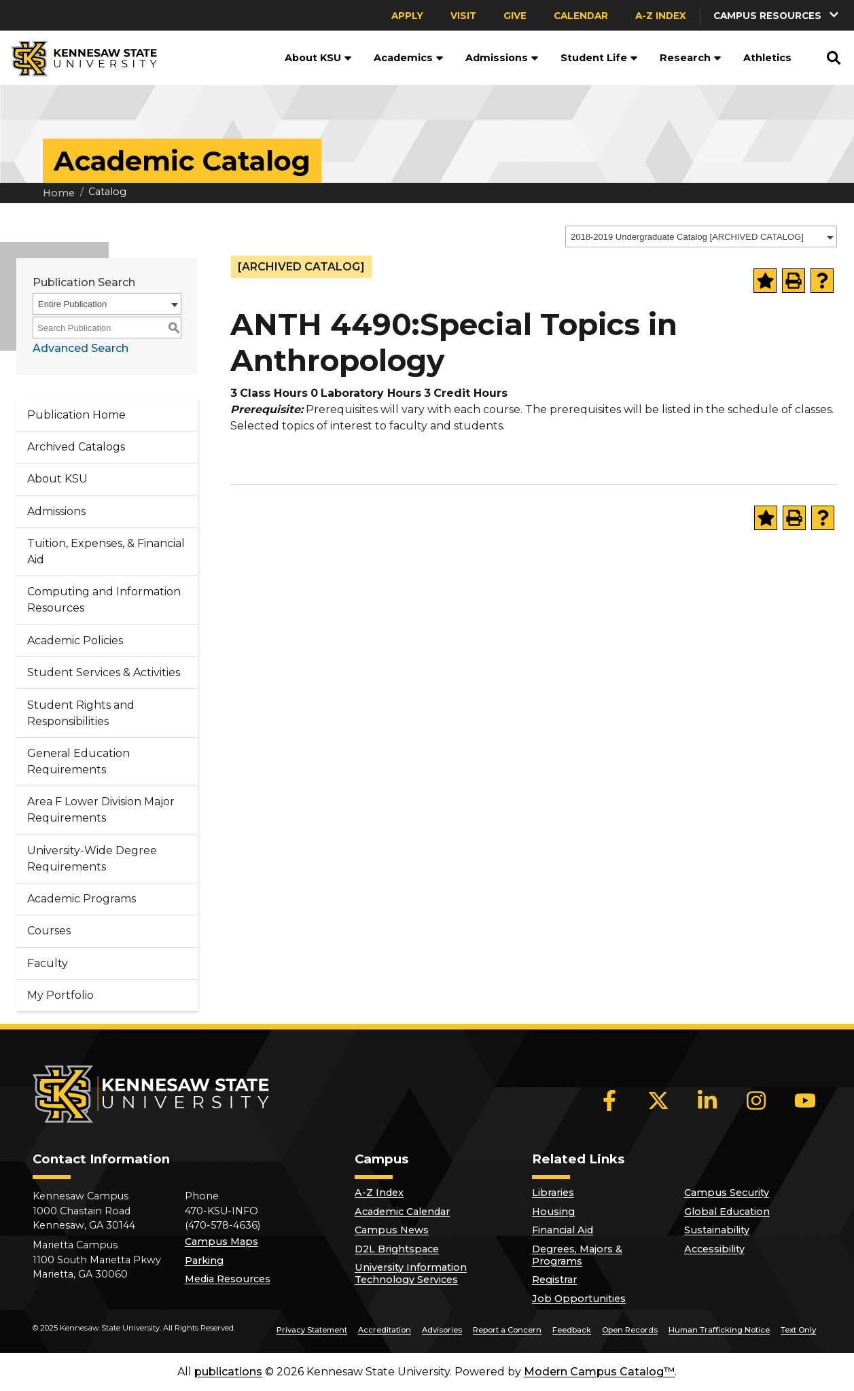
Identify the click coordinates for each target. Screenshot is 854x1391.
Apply (407, 15)
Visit (463, 15)
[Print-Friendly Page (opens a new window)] (793, 280)
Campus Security (726, 1192)
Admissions (502, 58)
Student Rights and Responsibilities (81, 713)
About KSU (318, 58)
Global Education (727, 1211)
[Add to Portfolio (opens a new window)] (765, 280)
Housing (553, 1211)
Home (59, 193)
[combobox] (701, 236)
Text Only (798, 1330)
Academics (409, 58)
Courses (49, 930)
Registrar (554, 1279)
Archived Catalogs (76, 446)
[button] (777, 15)
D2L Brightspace (397, 1249)
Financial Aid (562, 1230)
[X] (658, 1100)
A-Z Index (660, 15)
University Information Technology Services (411, 1273)
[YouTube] (805, 1100)
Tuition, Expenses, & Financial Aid (106, 551)
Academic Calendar (402, 1211)
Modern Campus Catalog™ (599, 1371)
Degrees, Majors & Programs (577, 1255)
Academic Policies (75, 640)
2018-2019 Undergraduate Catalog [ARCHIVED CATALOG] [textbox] (687, 237)
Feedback (571, 1330)
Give (515, 15)
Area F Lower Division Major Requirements (101, 809)
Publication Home (76, 414)
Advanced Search (80, 348)
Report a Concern (507, 1330)
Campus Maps (221, 1241)
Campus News (392, 1230)
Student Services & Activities (103, 672)
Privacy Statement (312, 1330)
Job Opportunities (579, 1298)
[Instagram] (756, 1100)
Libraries (553, 1192)
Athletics (767, 58)
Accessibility (714, 1249)
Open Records (630, 1330)
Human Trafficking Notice (719, 1330)
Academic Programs (81, 898)
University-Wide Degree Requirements (92, 858)
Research (691, 58)
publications (228, 1371)
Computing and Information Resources (104, 599)
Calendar (581, 15)
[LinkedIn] (707, 1100)
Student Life (599, 58)
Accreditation (384, 1330)
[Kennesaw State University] (78, 58)
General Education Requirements (78, 761)
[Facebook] (609, 1100)
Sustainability (716, 1230)
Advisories (442, 1330)
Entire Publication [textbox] (72, 304)
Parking (204, 1260)
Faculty (47, 963)
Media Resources (227, 1279)
